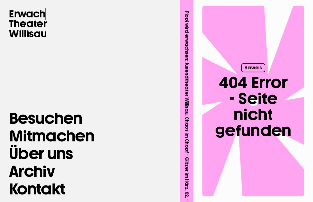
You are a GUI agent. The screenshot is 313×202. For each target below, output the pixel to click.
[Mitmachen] (51, 136)
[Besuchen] (45, 118)
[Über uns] (41, 154)
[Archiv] (31, 171)
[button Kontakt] (37, 189)
